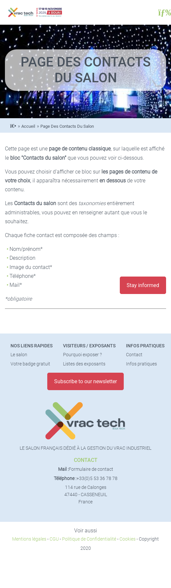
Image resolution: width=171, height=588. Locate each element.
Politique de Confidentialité (89, 539)
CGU (54, 539)
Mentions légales (29, 539)
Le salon (19, 355)
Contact (134, 355)
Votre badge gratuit (30, 364)
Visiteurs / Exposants (89, 346)
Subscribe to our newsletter (85, 381)
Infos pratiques (145, 346)
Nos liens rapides (32, 346)
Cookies (127, 539)
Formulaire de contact (91, 469)
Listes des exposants (84, 364)
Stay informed (143, 285)
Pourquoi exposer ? (82, 355)
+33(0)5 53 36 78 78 (97, 478)
